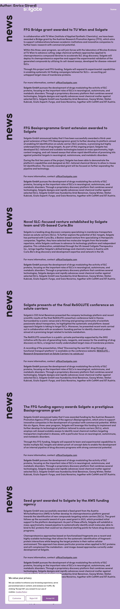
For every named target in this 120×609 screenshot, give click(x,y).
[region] (33, 589)
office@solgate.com (66, 82)
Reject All (33, 598)
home (113, 9)
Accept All (50, 598)
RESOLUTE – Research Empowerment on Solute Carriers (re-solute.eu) (67, 352)
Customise (16, 598)
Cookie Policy (21, 592)
